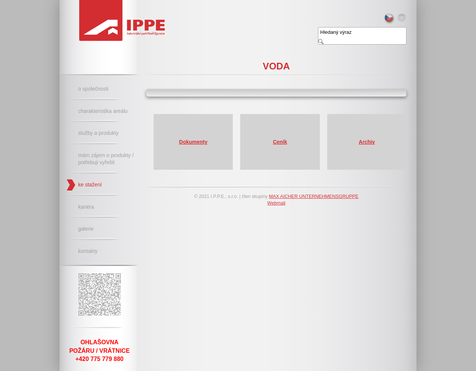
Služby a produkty (98, 133)
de (402, 19)
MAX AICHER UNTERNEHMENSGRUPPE (313, 196)
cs (389, 19)
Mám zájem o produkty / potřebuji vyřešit (106, 159)
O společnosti (93, 89)
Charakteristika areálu (103, 111)
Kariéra (86, 207)
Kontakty (87, 251)
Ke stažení (90, 185)
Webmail (276, 203)
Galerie (86, 229)
